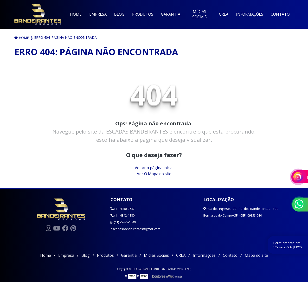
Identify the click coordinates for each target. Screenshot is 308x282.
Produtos (142, 14)
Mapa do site (256, 255)
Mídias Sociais (199, 14)
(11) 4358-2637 (122, 208)
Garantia (170, 14)
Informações (249, 14)
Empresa (98, 14)
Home (76, 14)
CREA (223, 14)
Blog (119, 14)
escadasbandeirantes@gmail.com (135, 229)
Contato (280, 14)
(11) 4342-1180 (122, 215)
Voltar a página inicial (154, 167)
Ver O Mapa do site (154, 173)
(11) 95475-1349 (123, 222)
